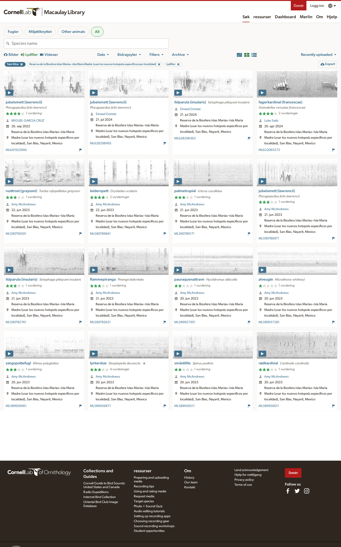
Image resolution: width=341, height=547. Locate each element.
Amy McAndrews (23, 204)
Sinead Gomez (106, 114)
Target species (144, 501)
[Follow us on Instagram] (307, 491)
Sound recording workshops (154, 526)
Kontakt (189, 487)
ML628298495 (100, 143)
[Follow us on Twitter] (297, 491)
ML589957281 (269, 322)
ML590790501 (16, 233)
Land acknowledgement (251, 470)
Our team (190, 482)
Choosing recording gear (151, 521)
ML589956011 (269, 406)
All (97, 32)
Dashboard (285, 17)
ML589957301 (184, 322)
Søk (246, 17)
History (189, 477)
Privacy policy (244, 479)
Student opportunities (149, 531)
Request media (144, 496)
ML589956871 (100, 406)
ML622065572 (269, 150)
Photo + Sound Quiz (148, 506)
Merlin (306, 17)
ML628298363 (185, 138)
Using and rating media (150, 491)
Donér (299, 6)
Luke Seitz (271, 120)
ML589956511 (184, 406)
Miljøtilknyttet (40, 32)
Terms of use (243, 484)
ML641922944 (16, 150)
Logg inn (317, 6)
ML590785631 (100, 322)
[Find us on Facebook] (288, 491)
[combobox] (90, 43)
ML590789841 (100, 233)
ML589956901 (16, 406)
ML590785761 (16, 322)
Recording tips (144, 486)
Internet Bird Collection (99, 497)
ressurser (262, 17)
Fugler (13, 32)
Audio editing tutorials (149, 511)
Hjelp (332, 17)
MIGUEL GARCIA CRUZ (27, 120)
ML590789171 (184, 233)
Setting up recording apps (152, 516)
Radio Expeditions (96, 492)
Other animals (73, 32)
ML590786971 (269, 238)
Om (319, 17)
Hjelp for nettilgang (247, 474)
